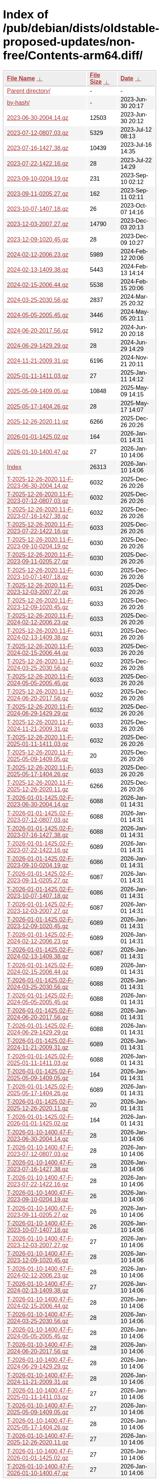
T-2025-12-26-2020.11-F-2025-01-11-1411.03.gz (40, 740)
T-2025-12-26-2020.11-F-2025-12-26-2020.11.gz (40, 786)
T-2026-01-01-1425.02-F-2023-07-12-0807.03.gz (40, 816)
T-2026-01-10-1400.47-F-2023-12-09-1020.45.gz (40, 1257)
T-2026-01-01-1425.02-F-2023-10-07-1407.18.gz (40, 892)
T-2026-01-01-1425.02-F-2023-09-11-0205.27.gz (40, 877)
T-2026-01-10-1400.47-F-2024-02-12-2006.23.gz (40, 1272)
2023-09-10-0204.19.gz (37, 179)
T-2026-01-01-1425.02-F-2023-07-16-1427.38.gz (40, 831)
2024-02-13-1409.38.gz (37, 270)
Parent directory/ (28, 91)
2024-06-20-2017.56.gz (37, 330)
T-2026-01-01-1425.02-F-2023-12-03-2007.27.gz (40, 907)
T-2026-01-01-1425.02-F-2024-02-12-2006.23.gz (40, 938)
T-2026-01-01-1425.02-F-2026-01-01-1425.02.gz (40, 1120)
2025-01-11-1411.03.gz (37, 376)
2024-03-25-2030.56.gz (37, 300)
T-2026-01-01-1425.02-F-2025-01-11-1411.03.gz (40, 1059)
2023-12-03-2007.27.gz (37, 224)
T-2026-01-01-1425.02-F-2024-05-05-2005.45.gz (40, 998)
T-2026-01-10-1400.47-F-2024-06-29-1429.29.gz (40, 1363)
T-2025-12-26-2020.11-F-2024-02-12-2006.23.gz (40, 619)
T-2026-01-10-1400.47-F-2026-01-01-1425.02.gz (40, 1454)
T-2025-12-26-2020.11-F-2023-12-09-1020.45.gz (40, 603)
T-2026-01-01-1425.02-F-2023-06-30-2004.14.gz (40, 801)
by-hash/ (18, 103)
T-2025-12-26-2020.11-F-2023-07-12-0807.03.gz (40, 497)
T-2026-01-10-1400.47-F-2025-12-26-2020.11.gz (40, 1439)
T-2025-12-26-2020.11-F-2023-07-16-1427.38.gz (40, 512)
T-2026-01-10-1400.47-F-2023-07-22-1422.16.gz (40, 1181)
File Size (96, 78)
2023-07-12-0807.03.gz (37, 133)
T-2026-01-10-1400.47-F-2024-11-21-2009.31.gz (40, 1378)
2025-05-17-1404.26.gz (37, 406)
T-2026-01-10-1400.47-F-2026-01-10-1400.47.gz (40, 1469)
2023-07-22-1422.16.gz (37, 163)
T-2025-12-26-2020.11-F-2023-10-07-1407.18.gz (40, 573)
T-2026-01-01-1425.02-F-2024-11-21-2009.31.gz (40, 1044)
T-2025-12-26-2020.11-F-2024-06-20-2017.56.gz (40, 695)
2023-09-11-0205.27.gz (37, 194)
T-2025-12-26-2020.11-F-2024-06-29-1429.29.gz (40, 710)
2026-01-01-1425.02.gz (37, 437)
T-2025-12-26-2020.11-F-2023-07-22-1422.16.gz (40, 527)
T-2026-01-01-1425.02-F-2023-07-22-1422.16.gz (40, 846)
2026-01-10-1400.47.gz (37, 452)
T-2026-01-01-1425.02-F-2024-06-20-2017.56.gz (40, 1013)
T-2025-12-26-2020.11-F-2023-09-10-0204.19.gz (40, 543)
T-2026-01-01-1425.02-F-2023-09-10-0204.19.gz (40, 862)
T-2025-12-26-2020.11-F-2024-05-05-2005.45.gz (40, 679)
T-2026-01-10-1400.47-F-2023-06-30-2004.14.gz (40, 1135)
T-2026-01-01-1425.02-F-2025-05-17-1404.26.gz (40, 1089)
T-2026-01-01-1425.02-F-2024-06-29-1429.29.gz (40, 1029)
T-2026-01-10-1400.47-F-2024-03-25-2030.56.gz (40, 1317)
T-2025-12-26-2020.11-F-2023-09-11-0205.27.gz (40, 558)
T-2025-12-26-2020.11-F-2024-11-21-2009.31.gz (40, 725)
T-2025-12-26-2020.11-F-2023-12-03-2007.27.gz (40, 588)
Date (127, 78)
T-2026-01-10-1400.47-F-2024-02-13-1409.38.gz (40, 1287)
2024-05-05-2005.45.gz (37, 315)
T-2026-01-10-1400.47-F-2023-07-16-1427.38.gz (40, 1165)
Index (14, 467)
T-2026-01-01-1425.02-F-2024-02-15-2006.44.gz (40, 968)
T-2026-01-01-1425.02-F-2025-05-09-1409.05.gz (40, 1074)
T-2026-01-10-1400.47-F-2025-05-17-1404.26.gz (40, 1424)
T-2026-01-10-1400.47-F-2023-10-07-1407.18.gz (40, 1226)
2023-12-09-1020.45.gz (37, 239)
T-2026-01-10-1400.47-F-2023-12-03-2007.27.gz (40, 1241)
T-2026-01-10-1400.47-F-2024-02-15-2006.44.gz (40, 1302)
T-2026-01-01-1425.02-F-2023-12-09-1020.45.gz (40, 922)
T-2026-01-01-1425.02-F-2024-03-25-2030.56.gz (40, 983)
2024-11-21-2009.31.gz (37, 361)
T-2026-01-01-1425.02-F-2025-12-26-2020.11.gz (40, 1105)
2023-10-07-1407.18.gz (37, 209)
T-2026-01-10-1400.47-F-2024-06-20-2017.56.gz (40, 1348)
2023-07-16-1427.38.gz (37, 148)
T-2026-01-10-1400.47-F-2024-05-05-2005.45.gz (40, 1332)
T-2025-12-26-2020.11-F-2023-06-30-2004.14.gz (40, 482)
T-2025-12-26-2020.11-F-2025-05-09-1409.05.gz (40, 755)
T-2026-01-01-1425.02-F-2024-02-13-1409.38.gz (40, 953)
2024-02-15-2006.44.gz (37, 285)
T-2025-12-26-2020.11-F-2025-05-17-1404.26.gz (40, 770)
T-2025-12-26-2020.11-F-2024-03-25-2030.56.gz (40, 664)
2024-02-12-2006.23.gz (37, 255)
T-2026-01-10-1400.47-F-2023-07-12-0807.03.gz (40, 1150)
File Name (21, 78)
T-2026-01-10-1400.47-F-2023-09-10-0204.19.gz (40, 1196)
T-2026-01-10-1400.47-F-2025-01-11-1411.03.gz (40, 1393)
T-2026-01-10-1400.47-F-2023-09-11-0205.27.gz (40, 1211)
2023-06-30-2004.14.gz (37, 118)
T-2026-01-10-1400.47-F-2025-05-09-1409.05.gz (40, 1408)
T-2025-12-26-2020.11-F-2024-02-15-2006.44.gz (40, 649)
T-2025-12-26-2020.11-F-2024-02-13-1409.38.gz (40, 634)
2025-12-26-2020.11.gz (37, 422)
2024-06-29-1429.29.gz (37, 346)
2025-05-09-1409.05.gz (37, 391)
